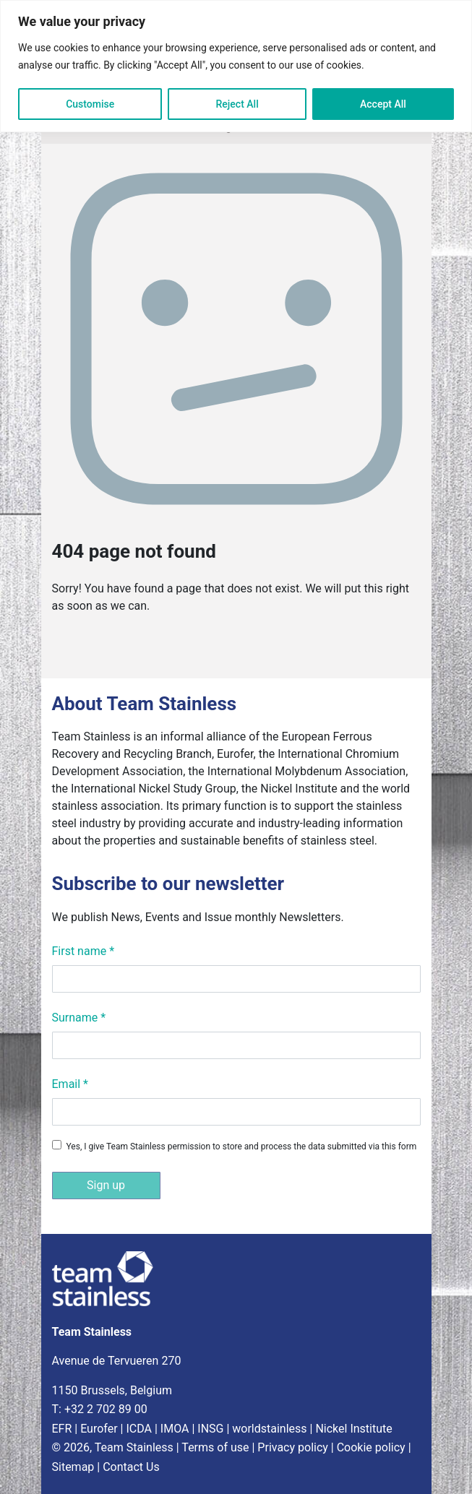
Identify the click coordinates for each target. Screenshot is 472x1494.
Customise (90, 104)
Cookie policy (371, 1447)
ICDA (139, 1428)
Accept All (383, 104)
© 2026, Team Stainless (112, 1447)
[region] (236, 66)
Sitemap (73, 1467)
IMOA (174, 1428)
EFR (62, 1428)
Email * (70, 1084)
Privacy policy (292, 1447)
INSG (210, 1428)
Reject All (237, 104)
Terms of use (215, 1447)
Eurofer (98, 1428)
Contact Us (131, 1467)
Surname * (79, 1017)
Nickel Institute (353, 1428)
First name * (83, 951)
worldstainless (269, 1428)
